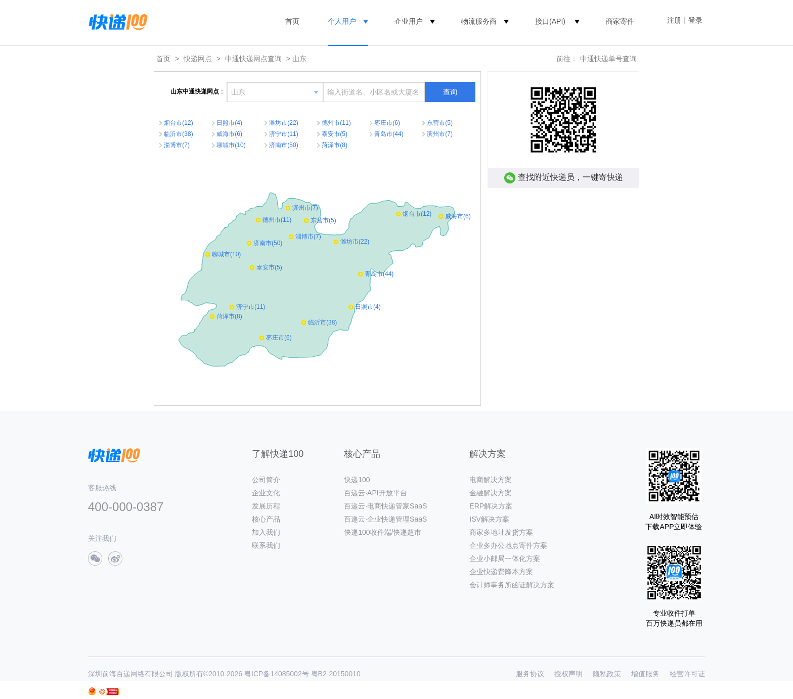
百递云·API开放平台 (375, 493)
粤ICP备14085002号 (276, 674)
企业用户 (408, 21)
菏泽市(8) (334, 145)
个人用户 (342, 21)
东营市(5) (440, 122)
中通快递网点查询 (253, 59)
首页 (292, 21)
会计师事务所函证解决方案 (511, 585)
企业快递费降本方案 (501, 572)
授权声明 (568, 674)
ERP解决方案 (490, 506)
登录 (695, 20)
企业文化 (266, 493)
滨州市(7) (440, 133)
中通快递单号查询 (608, 59)
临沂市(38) (178, 133)
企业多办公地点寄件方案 (508, 545)
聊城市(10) (230, 145)
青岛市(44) (388, 133)
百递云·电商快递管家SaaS (385, 506)
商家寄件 (620, 21)
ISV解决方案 (489, 519)
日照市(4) (229, 122)
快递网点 (198, 59)
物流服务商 (479, 21)
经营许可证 (687, 674)
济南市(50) (283, 145)
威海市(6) (229, 133)
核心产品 (266, 519)
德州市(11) (336, 122)
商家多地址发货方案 (501, 532)
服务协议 (530, 674)
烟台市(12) (178, 122)
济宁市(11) (283, 133)
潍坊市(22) (283, 122)
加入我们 (266, 532)
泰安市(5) (334, 133)
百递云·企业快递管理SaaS (385, 519)
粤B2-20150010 (336, 674)
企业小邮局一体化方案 (504, 558)
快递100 (357, 480)
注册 (674, 20)
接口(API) (550, 21)
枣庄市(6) (387, 122)
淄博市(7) (177, 145)
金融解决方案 (490, 493)
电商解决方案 (490, 480)
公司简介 (266, 480)
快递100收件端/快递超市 (382, 532)
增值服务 (645, 674)
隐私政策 (607, 674)
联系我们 (266, 545)
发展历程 (266, 506)
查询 (450, 92)
